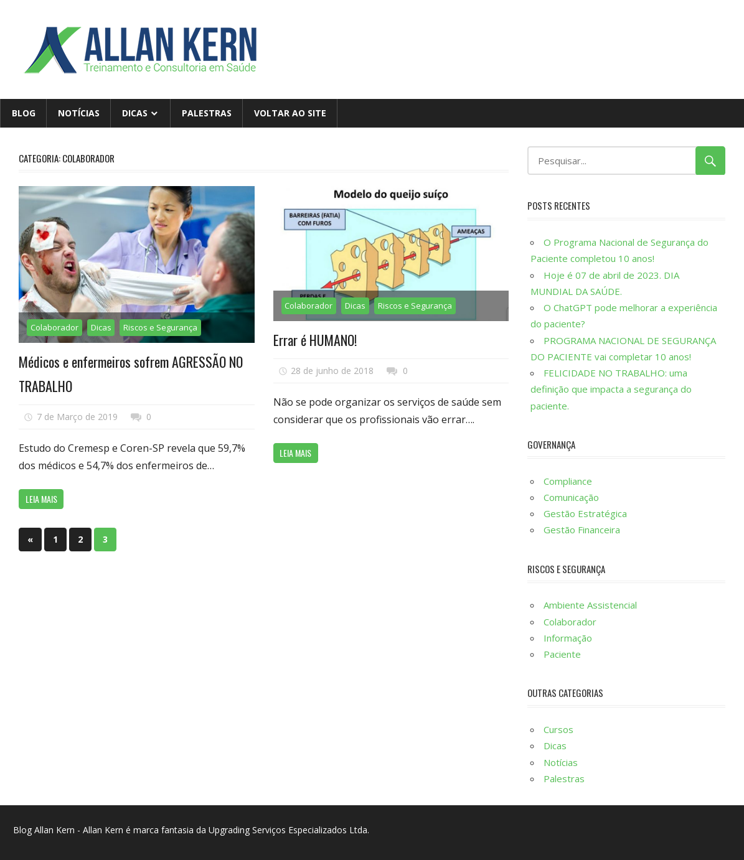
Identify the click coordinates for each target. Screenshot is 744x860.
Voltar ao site (290, 113)
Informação (568, 638)
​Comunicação (571, 497)
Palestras (207, 113)
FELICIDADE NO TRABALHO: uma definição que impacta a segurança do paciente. (611, 389)
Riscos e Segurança (160, 327)
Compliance (568, 481)
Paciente (562, 654)
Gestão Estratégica (585, 513)
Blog (23, 113)
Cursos (558, 729)
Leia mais (41, 498)
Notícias (79, 113)
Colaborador (54, 327)
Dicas (135, 113)
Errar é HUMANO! (315, 340)
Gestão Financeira (582, 529)
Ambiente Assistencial (590, 605)
